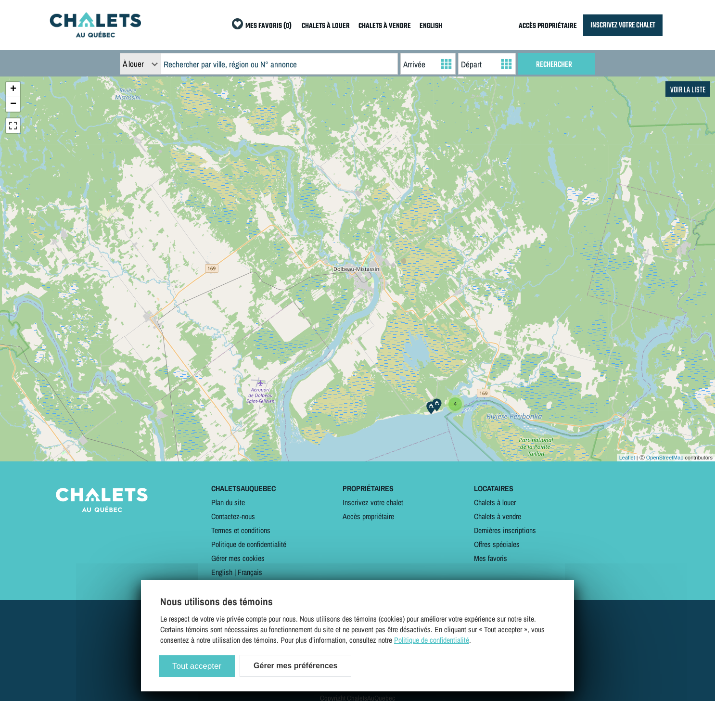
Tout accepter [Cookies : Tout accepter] (196, 666)
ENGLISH (431, 26)
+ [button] (13, 89)
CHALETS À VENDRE (384, 26)
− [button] (13, 104)
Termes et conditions (240, 530)
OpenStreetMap (665, 457)
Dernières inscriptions (505, 530)
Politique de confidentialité (248, 544)
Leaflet (627, 457)
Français (250, 572)
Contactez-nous (233, 516)
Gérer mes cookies (238, 558)
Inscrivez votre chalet (373, 502)
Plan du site (228, 502)
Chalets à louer (495, 502)
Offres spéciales (497, 544)
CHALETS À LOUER (326, 26)
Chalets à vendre (497, 516)
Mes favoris (490, 558)
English (221, 572)
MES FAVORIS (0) (268, 26)
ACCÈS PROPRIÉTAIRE (548, 26)
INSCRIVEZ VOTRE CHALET (622, 25)
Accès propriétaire (368, 516)
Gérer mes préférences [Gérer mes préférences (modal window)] (295, 666)
